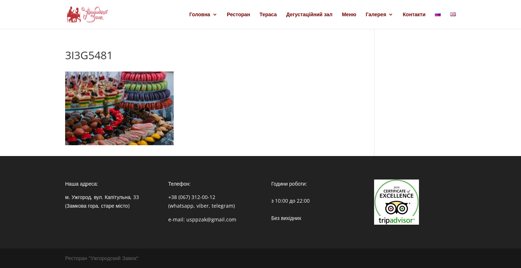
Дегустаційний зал (309, 15)
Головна (199, 15)
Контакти (414, 15)
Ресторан (238, 15)
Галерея (376, 15)
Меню (349, 15)
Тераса (268, 15)
